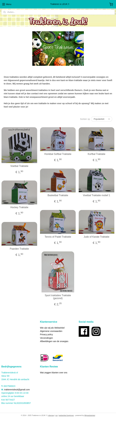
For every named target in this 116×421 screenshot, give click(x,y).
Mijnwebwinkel (89, 415)
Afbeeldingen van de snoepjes (54, 341)
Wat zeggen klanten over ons (53, 372)
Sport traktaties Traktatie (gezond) (58, 296)
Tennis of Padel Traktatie (58, 236)
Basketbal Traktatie (58, 195)
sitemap (51, 415)
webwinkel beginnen (66, 415)
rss (56, 415)
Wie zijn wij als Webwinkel (52, 328)
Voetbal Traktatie (19, 166)
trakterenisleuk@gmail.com (17, 389)
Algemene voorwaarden (51, 331)
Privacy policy (46, 334)
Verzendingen (46, 338)
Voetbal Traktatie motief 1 (96, 195)
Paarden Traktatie (19, 248)
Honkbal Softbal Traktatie (57, 154)
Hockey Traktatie (19, 207)
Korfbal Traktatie (96, 154)
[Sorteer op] (101, 118)
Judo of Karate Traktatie (96, 236)
